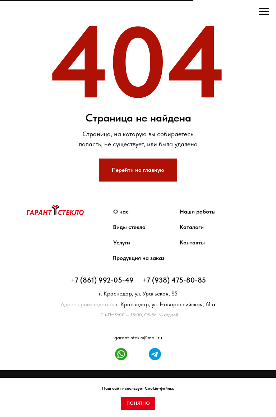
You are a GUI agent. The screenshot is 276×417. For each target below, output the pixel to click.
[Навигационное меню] (264, 11)
